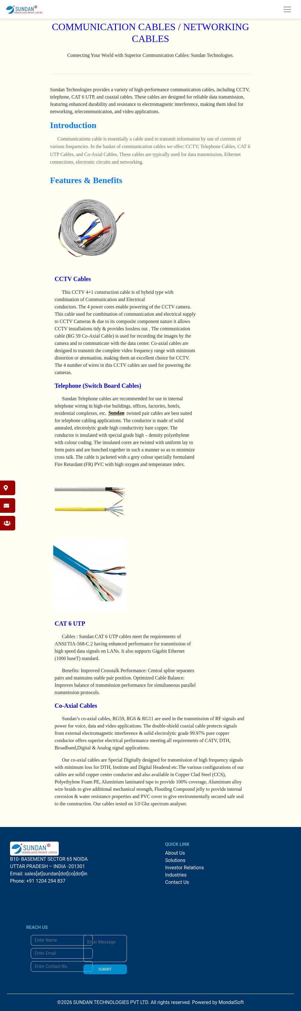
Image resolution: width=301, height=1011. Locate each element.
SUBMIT (105, 969)
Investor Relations (184, 867)
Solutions (175, 860)
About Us (175, 853)
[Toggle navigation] (287, 9)
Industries (176, 875)
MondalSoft (231, 1002)
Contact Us (177, 882)
